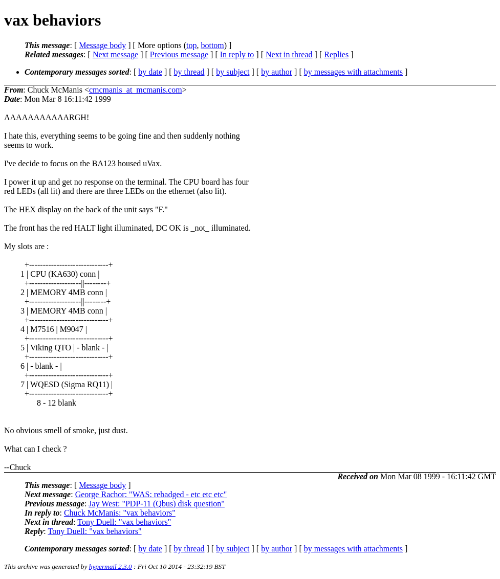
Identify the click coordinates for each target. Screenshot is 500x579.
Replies (336, 54)
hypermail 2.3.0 (110, 566)
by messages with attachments (353, 72)
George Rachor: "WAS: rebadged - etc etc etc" (151, 494)
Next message (115, 54)
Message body (102, 45)
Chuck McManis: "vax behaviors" (120, 512)
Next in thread (289, 54)
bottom (212, 45)
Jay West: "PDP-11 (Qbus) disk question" (157, 503)
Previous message (179, 54)
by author (276, 72)
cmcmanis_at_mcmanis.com (135, 89)
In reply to (237, 54)
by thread (189, 72)
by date (150, 72)
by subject (232, 72)
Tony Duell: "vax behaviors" (124, 522)
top (191, 45)
